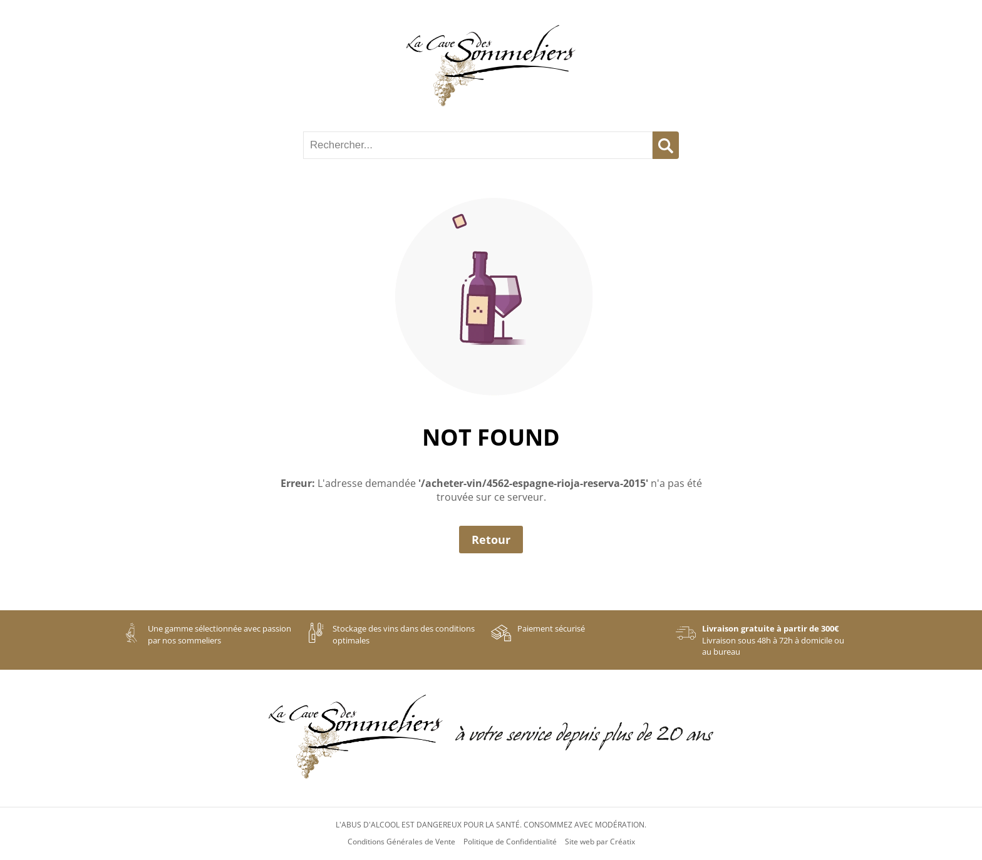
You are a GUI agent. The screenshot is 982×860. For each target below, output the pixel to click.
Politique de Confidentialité (510, 842)
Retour (491, 539)
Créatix (622, 842)
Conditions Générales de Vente (401, 842)
